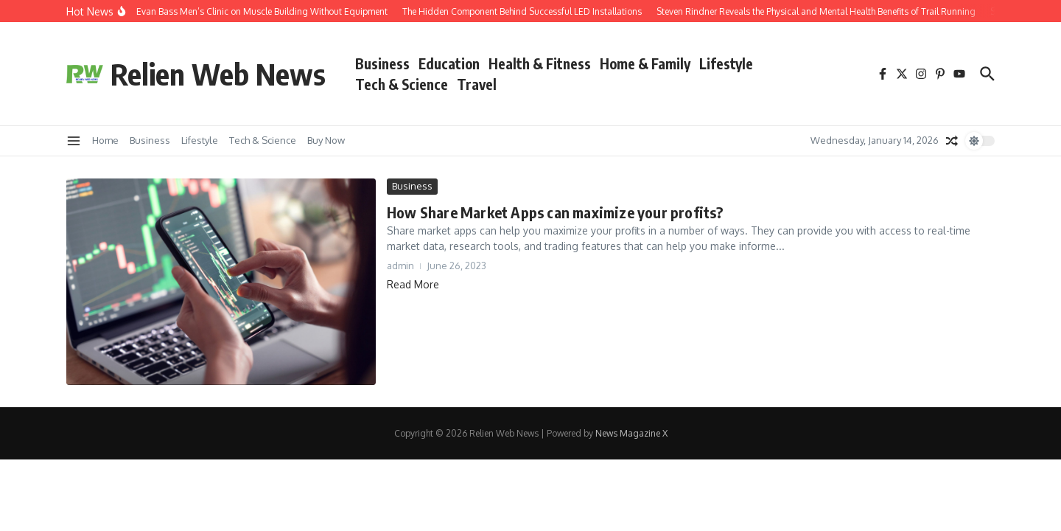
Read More (413, 284)
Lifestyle (726, 63)
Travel (477, 84)
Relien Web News (218, 73)
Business (382, 63)
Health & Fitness (540, 63)
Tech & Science (401, 84)
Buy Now (326, 140)
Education (449, 63)
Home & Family (645, 63)
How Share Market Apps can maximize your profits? (555, 212)
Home (105, 140)
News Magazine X (631, 433)
